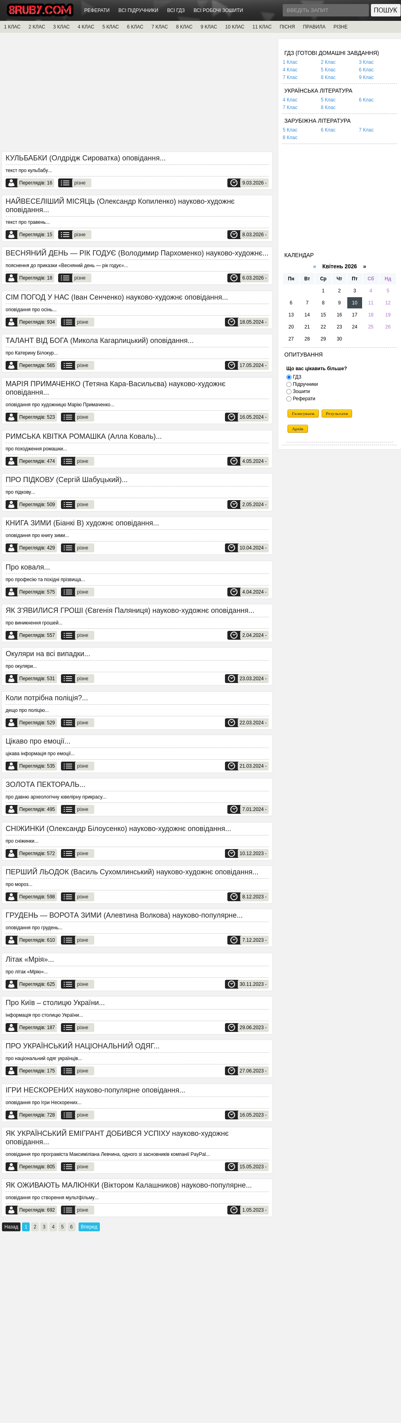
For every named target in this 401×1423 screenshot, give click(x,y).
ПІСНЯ (287, 27)
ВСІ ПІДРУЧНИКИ (138, 10)
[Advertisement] (137, 95)
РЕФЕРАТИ (96, 10)
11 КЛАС (261, 27)
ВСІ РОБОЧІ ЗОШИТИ (218, 10)
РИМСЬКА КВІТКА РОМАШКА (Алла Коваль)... (84, 436)
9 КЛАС (208, 27)
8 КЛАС (184, 27)
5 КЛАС (110, 27)
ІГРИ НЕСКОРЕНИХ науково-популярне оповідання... (95, 1090)
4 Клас (290, 70)
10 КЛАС (235, 27)
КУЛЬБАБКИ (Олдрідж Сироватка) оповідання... (86, 158)
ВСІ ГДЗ (176, 10)
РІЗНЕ (341, 27)
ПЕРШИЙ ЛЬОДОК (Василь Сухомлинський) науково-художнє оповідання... (132, 872)
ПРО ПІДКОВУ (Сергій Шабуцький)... (67, 480)
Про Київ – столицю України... (55, 1003)
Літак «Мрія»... (30, 959)
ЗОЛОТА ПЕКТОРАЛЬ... (45, 784)
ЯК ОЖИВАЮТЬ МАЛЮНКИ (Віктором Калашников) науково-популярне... (129, 1185)
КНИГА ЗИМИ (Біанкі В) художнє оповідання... (82, 523)
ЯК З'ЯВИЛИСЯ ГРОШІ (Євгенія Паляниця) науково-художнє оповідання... (130, 610)
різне (79, 183)
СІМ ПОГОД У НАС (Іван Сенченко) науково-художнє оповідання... (117, 297)
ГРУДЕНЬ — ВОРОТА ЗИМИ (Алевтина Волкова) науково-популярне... (124, 915)
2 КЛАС (36, 27)
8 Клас (328, 77)
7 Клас (290, 77)
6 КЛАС (135, 27)
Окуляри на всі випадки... (48, 654)
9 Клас (366, 77)
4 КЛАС (86, 27)
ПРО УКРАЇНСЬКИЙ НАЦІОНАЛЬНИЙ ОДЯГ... (83, 1046)
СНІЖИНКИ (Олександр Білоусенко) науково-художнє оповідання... (118, 829)
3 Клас (366, 62)
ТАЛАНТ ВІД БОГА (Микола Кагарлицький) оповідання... (100, 340)
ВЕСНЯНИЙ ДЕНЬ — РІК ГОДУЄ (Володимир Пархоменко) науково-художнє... (137, 253)
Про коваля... (28, 567)
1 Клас (290, 62)
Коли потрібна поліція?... (47, 698)
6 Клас (366, 70)
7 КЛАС (160, 27)
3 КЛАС (61, 27)
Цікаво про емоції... (38, 741)
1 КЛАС (12, 27)
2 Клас (328, 62)
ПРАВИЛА (314, 27)
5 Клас (328, 70)
